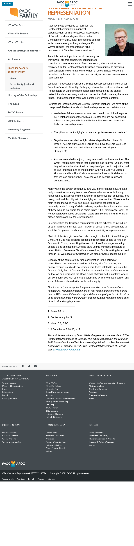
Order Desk (8, 478)
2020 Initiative (17, 121)
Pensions (93, 392)
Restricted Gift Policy (98, 435)
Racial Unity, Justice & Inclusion (22, 85)
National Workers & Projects (102, 438)
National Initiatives (54, 444)
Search (92, 444)
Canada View (51, 432)
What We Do (15, 42)
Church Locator (9, 382)
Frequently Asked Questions (101, 441)
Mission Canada (55, 424)
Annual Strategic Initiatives (24, 50)
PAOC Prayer (15, 112)
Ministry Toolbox (9, 398)
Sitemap (51, 478)
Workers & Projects (55, 435)
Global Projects (9, 438)
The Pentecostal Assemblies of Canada (67, 4)
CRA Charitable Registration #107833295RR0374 (24, 473)
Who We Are (16, 25)
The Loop (13, 103)
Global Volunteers (10, 435)
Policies (40, 478)
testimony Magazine (19, 129)
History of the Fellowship (22, 95)
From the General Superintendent (18, 69)
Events (5, 389)
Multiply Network (18, 138)
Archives (14, 59)
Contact (21, 478)
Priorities (50, 438)
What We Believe (18, 33)
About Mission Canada (56, 447)
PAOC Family (24, 12)
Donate (7, 4)
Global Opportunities (11, 441)
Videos (49, 451)
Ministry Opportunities (12, 385)
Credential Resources (98, 389)
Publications (7, 392)
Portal (5, 395)
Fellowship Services (101, 375)
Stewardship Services (98, 395)
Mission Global (11, 424)
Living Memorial (96, 432)
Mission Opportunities (56, 441)
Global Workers (9, 432)
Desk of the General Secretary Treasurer (107, 382)
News (13, 78)
